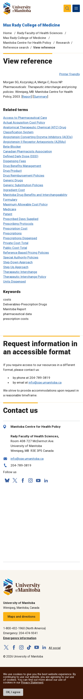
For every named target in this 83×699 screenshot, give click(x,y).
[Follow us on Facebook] (22, 481)
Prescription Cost (15, 228)
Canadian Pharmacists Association (27, 151)
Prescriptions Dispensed (20, 238)
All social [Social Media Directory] (55, 648)
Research (63, 42)
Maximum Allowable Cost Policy (25, 204)
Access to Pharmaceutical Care (25, 118)
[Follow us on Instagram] (30, 481)
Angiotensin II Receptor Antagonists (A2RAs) (34, 142)
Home (7, 33)
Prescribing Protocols (18, 224)
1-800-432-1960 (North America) (24, 628)
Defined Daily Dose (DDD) (20, 156)
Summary (40, 96)
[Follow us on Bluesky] (7, 481)
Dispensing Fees (14, 161)
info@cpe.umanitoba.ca (45, 382)
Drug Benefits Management (22, 166)
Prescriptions (12, 233)
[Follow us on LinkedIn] (46, 480)
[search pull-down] (67, 8)
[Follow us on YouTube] (38, 480)
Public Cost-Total (15, 248)
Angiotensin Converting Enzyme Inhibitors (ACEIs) (38, 137)
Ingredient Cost (14, 190)
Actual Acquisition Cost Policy (24, 122)
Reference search (16, 47)
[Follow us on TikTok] (29, 647)
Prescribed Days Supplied (20, 219)
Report (26, 96)
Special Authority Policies (20, 257)
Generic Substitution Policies (23, 185)
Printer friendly (69, 74)
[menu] (76, 8)
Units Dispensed (14, 281)
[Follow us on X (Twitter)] (15, 481)
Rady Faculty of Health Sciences (40, 33)
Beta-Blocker (12, 146)
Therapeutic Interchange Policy (24, 277)
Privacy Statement (32, 682)
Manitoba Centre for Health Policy (27, 42)
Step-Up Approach (15, 267)
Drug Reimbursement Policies (23, 175)
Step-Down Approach (18, 262)
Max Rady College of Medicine (31, 25)
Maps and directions (21, 616)
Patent (7, 214)
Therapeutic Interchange (20, 272)
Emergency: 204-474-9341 (20, 633)
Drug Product (12, 171)
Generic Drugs (13, 180)
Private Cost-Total (15, 243)
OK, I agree (13, 692)
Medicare (9, 209)
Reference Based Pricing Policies (26, 252)
